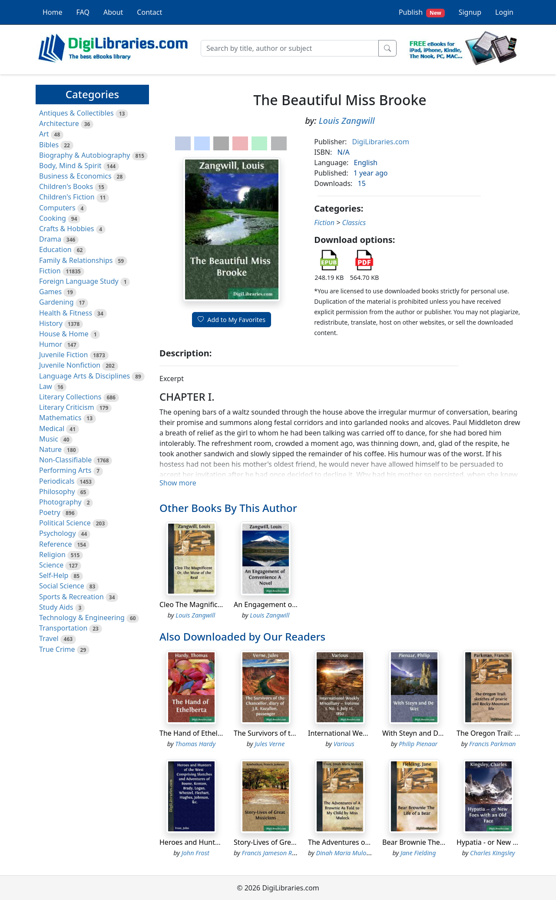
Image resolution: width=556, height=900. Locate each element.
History (51, 323)
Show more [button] (177, 483)
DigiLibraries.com (380, 141)
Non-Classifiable (65, 460)
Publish (422, 12)
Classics (354, 222)
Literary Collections (70, 397)
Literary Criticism (66, 407)
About (113, 12)
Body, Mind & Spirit (70, 165)
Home (53, 12)
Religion (52, 554)
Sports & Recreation (71, 596)
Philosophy (57, 491)
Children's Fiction (67, 197)
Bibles (49, 144)
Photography (60, 502)
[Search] (290, 48)
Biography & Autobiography (84, 155)
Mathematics (60, 417)
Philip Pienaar (418, 744)
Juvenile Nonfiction (69, 365)
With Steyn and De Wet (419, 733)
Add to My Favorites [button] (231, 319)
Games (50, 291)
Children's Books (66, 186)
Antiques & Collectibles (76, 113)
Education (55, 249)
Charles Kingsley (492, 853)
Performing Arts (65, 470)
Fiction (50, 271)
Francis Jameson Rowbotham (282, 853)
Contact (149, 12)
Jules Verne (270, 744)
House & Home (64, 334)
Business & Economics (75, 176)
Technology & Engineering (82, 617)
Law (45, 386)
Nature (50, 449)
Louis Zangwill (347, 120)
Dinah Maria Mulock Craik (352, 853)
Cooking (52, 218)
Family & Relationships (76, 260)
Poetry (49, 512)
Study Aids (56, 607)
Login (504, 12)
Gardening (56, 302)
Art (44, 134)
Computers (57, 208)
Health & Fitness (65, 313)
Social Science (61, 586)
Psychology (57, 533)
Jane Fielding (418, 853)
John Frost (195, 853)
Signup (470, 12)
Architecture (59, 123)
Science (51, 565)
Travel (49, 638)
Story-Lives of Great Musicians (282, 842)
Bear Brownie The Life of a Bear (433, 842)
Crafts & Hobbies (66, 228)
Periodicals (57, 481)
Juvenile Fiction (63, 354)
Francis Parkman (492, 744)
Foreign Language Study (79, 281)
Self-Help (53, 575)
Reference (55, 544)
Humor (50, 344)
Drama (50, 239)
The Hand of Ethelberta (197, 733)
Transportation (63, 628)
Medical (51, 428)
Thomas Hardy (195, 744)
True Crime (57, 649)
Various (344, 744)
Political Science (65, 523)
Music (48, 439)
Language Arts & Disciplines (84, 376)
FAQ (82, 12)
